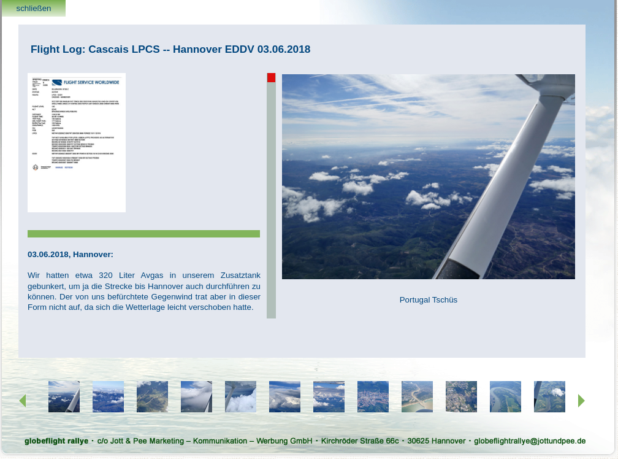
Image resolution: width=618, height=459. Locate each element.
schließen (33, 8)
